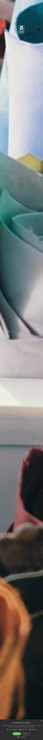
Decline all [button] (26, 733)
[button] (21, 737)
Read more (32, 726)
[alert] (21, 729)
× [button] (41, 720)
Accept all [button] (16, 733)
